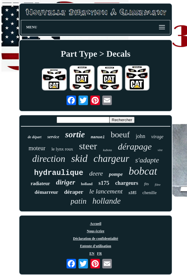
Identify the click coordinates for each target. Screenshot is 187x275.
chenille (150, 192)
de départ (34, 137)
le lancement (106, 191)
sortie (75, 134)
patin (78, 201)
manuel (98, 137)
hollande (106, 200)
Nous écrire (95, 231)
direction (48, 158)
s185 (132, 192)
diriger (65, 182)
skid (79, 158)
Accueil (95, 224)
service (53, 137)
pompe (116, 174)
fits (146, 184)
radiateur (40, 183)
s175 (103, 183)
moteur (37, 148)
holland (87, 184)
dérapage (135, 146)
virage (157, 136)
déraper (73, 192)
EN (92, 253)
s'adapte (147, 160)
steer (88, 146)
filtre (157, 184)
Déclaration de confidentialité (95, 238)
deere (96, 173)
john (140, 136)
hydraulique (58, 173)
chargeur (111, 158)
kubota (107, 150)
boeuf (120, 134)
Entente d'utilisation (95, 246)
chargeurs (126, 183)
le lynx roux (62, 149)
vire (160, 150)
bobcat (143, 171)
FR (99, 253)
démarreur (46, 192)
